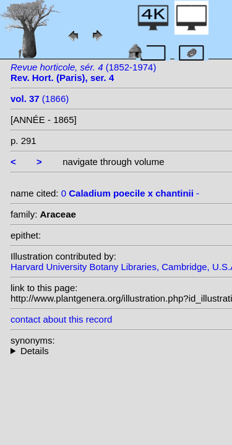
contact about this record (61, 319)
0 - (130, 193)
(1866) (40, 98)
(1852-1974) (83, 72)
